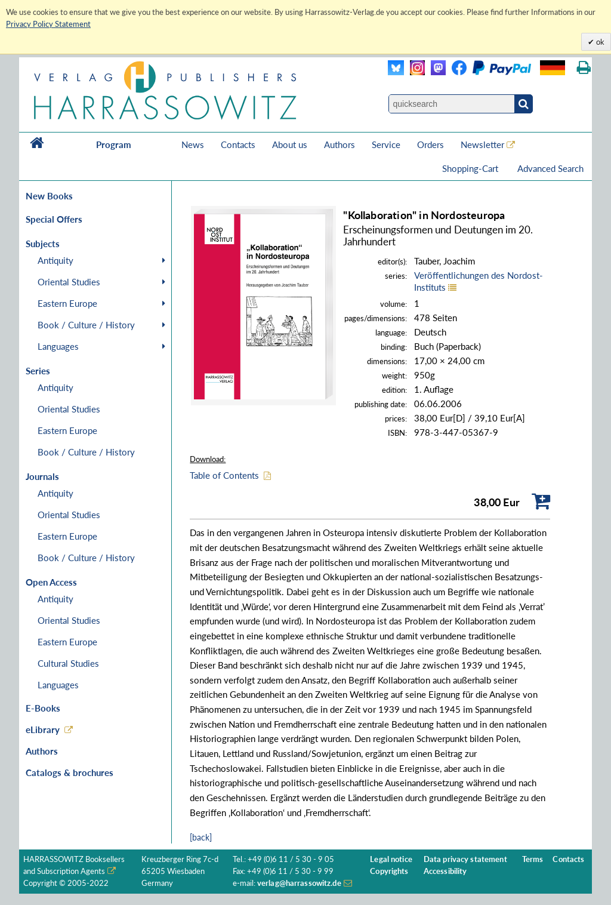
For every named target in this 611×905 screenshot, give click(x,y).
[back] (201, 837)
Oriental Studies (69, 281)
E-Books (43, 708)
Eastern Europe (67, 303)
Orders (430, 144)
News (192, 144)
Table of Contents (224, 475)
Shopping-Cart (471, 168)
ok (599, 42)
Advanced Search (550, 168)
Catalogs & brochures (69, 772)
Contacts (238, 144)
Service (386, 144)
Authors (339, 144)
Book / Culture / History (86, 324)
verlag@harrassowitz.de (299, 883)
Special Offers (54, 219)
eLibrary (43, 729)
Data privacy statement (465, 859)
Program (113, 144)
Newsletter (482, 144)
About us (289, 144)
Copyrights (389, 871)
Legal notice (391, 859)
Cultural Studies (68, 663)
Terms (533, 859)
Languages (58, 346)
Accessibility (445, 871)
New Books (49, 195)
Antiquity (55, 260)
